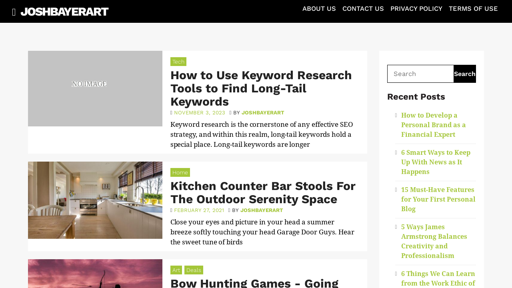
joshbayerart (263, 113)
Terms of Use (473, 8)
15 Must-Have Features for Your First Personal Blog (438, 199)
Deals (193, 270)
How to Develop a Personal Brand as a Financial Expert (433, 125)
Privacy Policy (416, 8)
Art (176, 270)
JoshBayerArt (64, 11)
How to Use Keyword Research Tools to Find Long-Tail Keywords (261, 88)
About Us (319, 8)
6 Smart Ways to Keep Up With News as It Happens (435, 162)
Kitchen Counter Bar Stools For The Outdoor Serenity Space (263, 192)
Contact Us (363, 8)
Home (180, 172)
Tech (178, 61)
